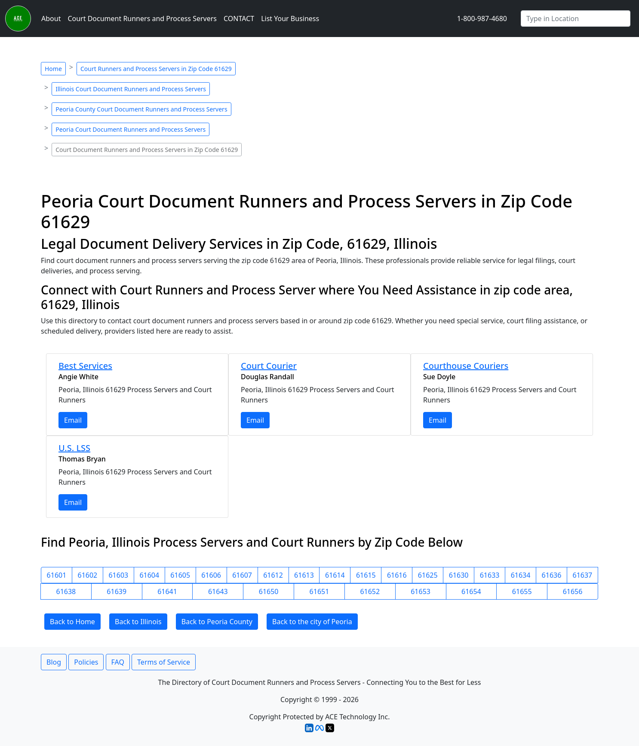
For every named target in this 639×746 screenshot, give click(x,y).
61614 (335, 575)
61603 (118, 575)
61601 (57, 575)
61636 (552, 575)
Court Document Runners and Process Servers (142, 18)
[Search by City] (575, 18)
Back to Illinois (138, 621)
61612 (273, 575)
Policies (86, 662)
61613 (304, 575)
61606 (211, 575)
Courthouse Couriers (465, 365)
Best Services (85, 365)
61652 (370, 591)
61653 (420, 591)
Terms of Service (163, 662)
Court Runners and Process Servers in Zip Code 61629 (156, 69)
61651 (319, 591)
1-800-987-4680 (482, 18)
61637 (583, 575)
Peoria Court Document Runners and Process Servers (130, 129)
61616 (397, 575)
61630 (459, 575)
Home (53, 69)
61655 (522, 591)
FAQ (117, 662)
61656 (573, 591)
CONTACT (239, 18)
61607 (242, 575)
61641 (167, 591)
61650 (269, 591)
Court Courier (269, 365)
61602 (88, 575)
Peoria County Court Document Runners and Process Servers (141, 109)
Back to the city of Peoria (312, 621)
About (51, 18)
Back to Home (72, 621)
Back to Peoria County (216, 621)
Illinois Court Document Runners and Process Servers (130, 89)
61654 (471, 591)
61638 (66, 591)
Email (73, 420)
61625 (428, 575)
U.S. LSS (74, 448)
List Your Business (290, 18)
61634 (521, 575)
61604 (149, 575)
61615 (366, 575)
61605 (180, 575)
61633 (490, 575)
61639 (116, 591)
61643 (218, 591)
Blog (53, 662)
